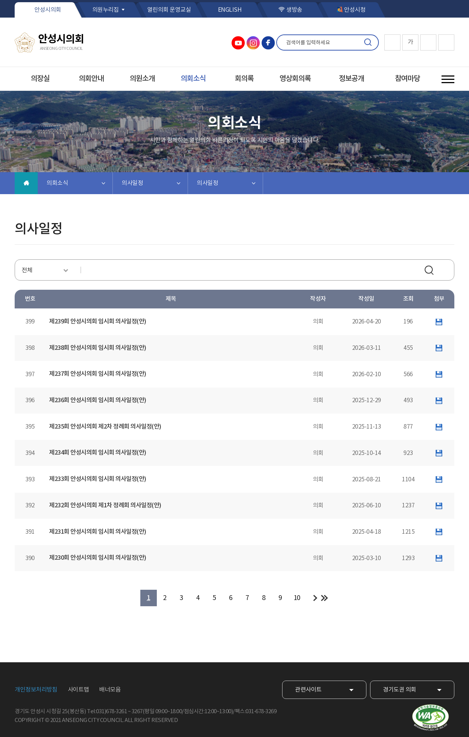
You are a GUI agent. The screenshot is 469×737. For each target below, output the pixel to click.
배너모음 (110, 689)
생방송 (294, 10)
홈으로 (26, 183)
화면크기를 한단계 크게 (392, 42)
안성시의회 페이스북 (268, 42)
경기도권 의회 (399, 689)
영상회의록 (295, 78)
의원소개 (142, 78)
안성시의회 (47, 10)
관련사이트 (308, 689)
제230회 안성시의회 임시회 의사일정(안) (97, 558)
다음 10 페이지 (315, 598)
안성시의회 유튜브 (238, 42)
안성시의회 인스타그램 (253, 42)
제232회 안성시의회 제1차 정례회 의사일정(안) (105, 505)
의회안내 (91, 78)
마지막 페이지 (324, 598)
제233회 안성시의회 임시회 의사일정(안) (97, 479)
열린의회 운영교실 (169, 10)
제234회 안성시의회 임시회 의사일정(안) (97, 452)
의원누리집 (105, 10)
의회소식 (193, 78)
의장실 (40, 78)
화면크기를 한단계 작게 (428, 42)
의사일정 (132, 183)
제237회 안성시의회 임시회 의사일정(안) (97, 374)
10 (296, 598)
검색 (368, 42)
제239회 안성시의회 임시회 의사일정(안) (97, 321)
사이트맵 (78, 689)
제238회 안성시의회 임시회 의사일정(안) (97, 348)
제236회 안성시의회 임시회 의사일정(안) (97, 400)
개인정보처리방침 (36, 689)
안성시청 (354, 10)
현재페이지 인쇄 (446, 42)
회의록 (244, 78)
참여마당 (407, 78)
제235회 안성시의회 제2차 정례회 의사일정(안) (105, 426)
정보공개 (351, 78)
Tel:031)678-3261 (107, 711)
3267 (137, 711)
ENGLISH (230, 10)
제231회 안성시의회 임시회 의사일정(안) (97, 532)
